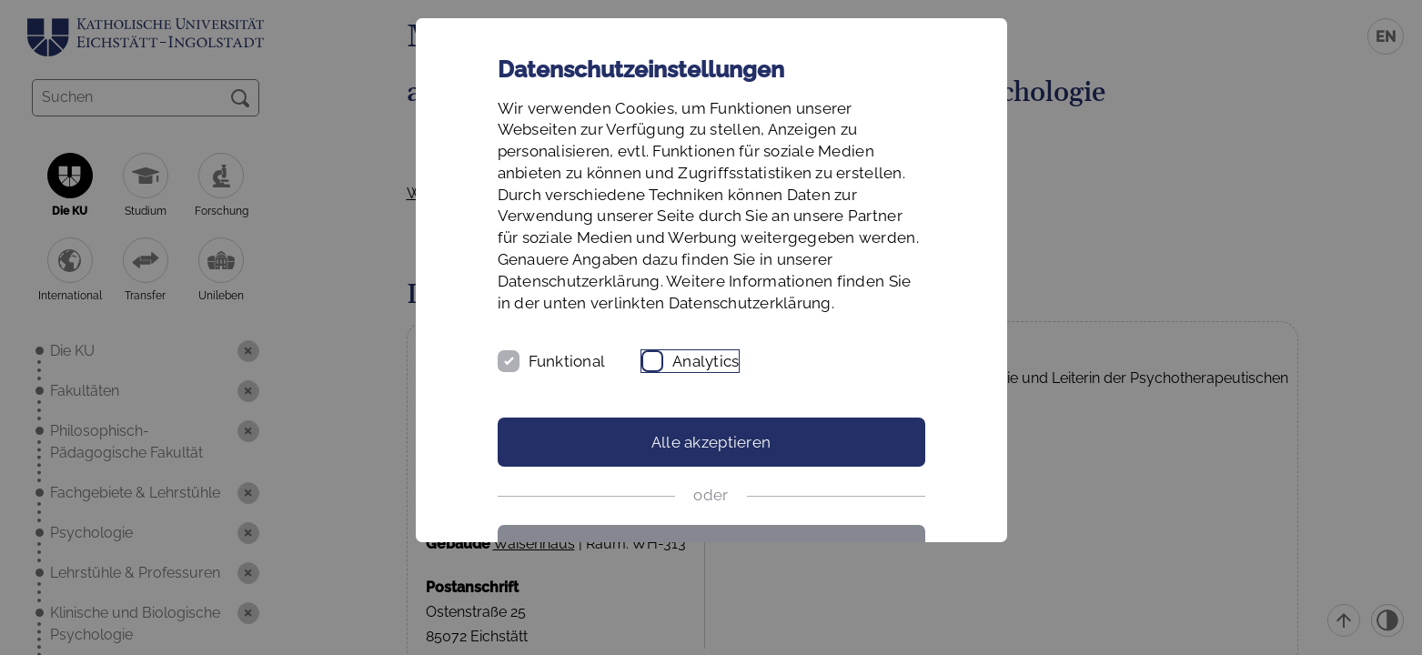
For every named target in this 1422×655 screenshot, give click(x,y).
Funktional (567, 361)
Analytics (705, 361)
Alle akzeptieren (711, 442)
